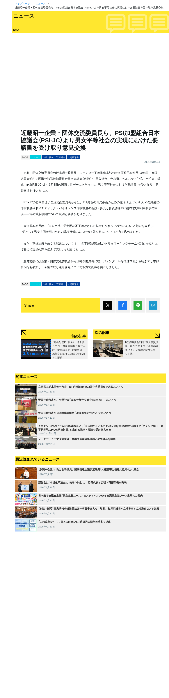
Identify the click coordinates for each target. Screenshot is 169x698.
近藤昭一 (60, 157)
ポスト (107, 305)
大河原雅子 (73, 157)
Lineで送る (138, 305)
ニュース (40, 3)
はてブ (153, 305)
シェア (122, 305)
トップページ (22, 3)
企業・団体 (48, 157)
